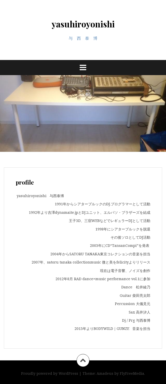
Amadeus (105, 373)
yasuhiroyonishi (83, 23)
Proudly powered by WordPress (49, 373)
